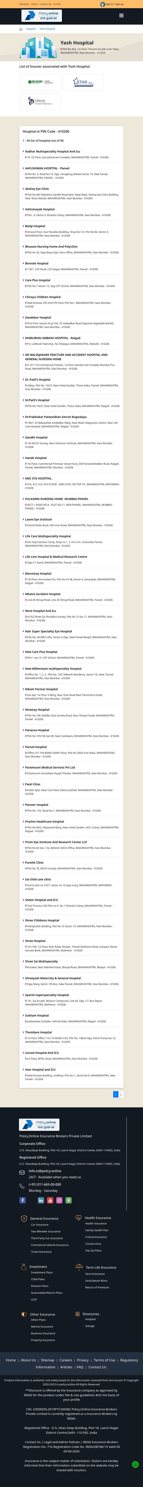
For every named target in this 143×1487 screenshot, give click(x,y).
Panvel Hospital (36, 747)
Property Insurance (43, 1340)
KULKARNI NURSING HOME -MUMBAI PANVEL (56, 499)
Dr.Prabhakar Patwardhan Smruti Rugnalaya (55, 417)
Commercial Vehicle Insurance (50, 1245)
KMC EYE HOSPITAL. (38, 478)
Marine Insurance (42, 1326)
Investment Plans (42, 1272)
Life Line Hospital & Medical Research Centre (56, 557)
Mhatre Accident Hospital (42, 594)
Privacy (83, 1360)
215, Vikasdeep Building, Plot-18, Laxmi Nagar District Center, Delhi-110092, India (69, 1150)
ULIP (34, 1299)
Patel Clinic (32, 784)
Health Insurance (96, 1223)
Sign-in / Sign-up (112, 4)
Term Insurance (95, 1274)
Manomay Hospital (38, 573)
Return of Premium (97, 1287)
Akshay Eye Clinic (37, 189)
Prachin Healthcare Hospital (44, 821)
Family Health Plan (96, 1230)
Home (11, 1360)
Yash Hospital (47, 29)
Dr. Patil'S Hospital (37, 379)
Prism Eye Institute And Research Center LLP (56, 842)
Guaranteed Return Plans (47, 1293)
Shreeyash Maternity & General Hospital (53, 978)
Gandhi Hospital (36, 437)
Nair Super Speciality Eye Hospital (48, 631)
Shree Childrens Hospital (42, 920)
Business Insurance (43, 1333)
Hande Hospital (36, 458)
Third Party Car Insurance (47, 1238)
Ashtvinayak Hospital (40, 209)
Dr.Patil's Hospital (37, 400)
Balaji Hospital (35, 226)
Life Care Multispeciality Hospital (48, 536)
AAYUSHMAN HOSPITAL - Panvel (47, 168)
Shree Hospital (35, 941)
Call (57, 4)
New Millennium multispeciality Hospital (53, 669)
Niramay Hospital (37, 710)
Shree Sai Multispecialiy (41, 961)
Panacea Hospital (37, 730)
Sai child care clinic (38, 879)
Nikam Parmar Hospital (41, 689)
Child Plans (38, 1279)
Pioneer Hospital (36, 805)
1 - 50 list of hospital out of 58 (43, 140)
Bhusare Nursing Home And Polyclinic (51, 246)
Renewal (23, 4)
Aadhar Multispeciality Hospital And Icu (52, 151)
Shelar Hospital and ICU (41, 900)
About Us (29, 1360)
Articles (66, 1367)
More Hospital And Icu (40, 611)
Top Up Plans (93, 1250)
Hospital (31, 29)
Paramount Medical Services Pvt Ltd (50, 767)
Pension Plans (39, 1286)
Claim (34, 4)
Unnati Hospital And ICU (42, 1053)
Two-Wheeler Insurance (45, 1231)
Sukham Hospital (37, 1015)
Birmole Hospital (36, 263)
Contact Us (45, 4)
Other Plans (38, 1320)
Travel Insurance (41, 1252)
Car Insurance (39, 1224)
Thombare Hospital (38, 1032)
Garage (90, 1326)
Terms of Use (104, 1360)
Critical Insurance (96, 1237)
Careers (65, 1360)
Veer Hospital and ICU (40, 1069)
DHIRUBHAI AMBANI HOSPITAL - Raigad (52, 338)
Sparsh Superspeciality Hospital (47, 995)
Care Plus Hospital (37, 280)
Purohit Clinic (34, 862)
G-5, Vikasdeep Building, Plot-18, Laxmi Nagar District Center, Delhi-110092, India (69, 1164)
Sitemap (48, 1360)
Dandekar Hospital (38, 317)
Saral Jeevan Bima (96, 1280)
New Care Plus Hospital (41, 652)
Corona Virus (93, 1244)
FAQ (80, 1367)
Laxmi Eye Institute (38, 519)
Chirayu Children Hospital (43, 297)
